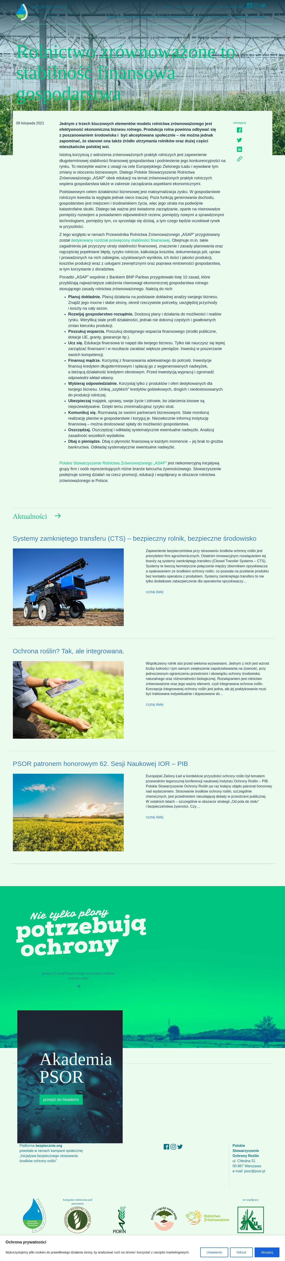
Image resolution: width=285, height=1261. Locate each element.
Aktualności (242, 17)
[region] (142, 1248)
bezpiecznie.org (55, 11)
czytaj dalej (154, 592)
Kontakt (259, 17)
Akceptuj (267, 1252)
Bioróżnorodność (169, 17)
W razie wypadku (218, 17)
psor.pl (167, 6)
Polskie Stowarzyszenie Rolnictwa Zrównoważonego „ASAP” (113, 463)
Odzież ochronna (120, 17)
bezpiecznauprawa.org (208, 6)
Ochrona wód (144, 17)
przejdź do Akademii (61, 1099)
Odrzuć (241, 1252)
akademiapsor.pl (235, 6)
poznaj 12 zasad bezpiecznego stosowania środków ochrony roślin (76, 981)
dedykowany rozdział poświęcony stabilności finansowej (120, 240)
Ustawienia (214, 1252)
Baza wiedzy (194, 17)
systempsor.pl (183, 6)
